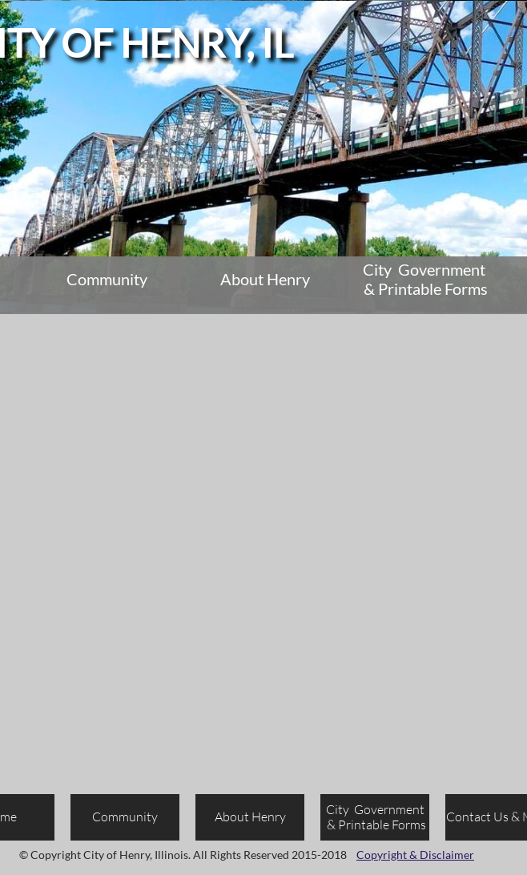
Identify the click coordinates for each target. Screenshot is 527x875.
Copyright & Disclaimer (415, 854)
